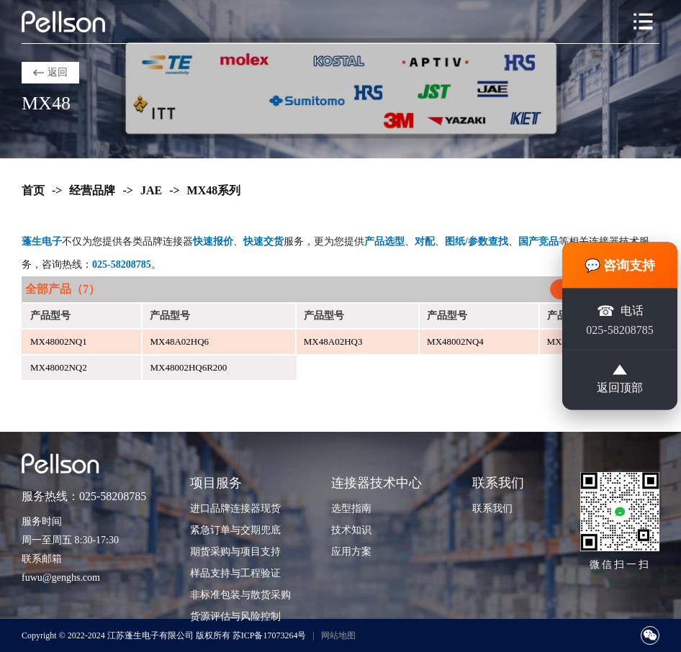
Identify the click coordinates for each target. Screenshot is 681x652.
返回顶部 (620, 379)
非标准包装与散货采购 (240, 594)
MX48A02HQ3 (333, 341)
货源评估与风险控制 (235, 616)
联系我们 (492, 508)
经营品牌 (92, 190)
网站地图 (338, 635)
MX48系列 (214, 190)
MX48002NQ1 (58, 341)
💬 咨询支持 (620, 265)
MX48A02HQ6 (179, 341)
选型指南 (351, 508)
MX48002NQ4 (455, 341)
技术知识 (351, 530)
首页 (33, 190)
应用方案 (351, 551)
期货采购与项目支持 (235, 551)
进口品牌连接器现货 (235, 508)
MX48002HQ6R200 (188, 367)
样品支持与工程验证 (235, 573)
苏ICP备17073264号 (270, 635)
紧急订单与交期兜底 (235, 530)
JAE (151, 190)
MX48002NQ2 (58, 367)
